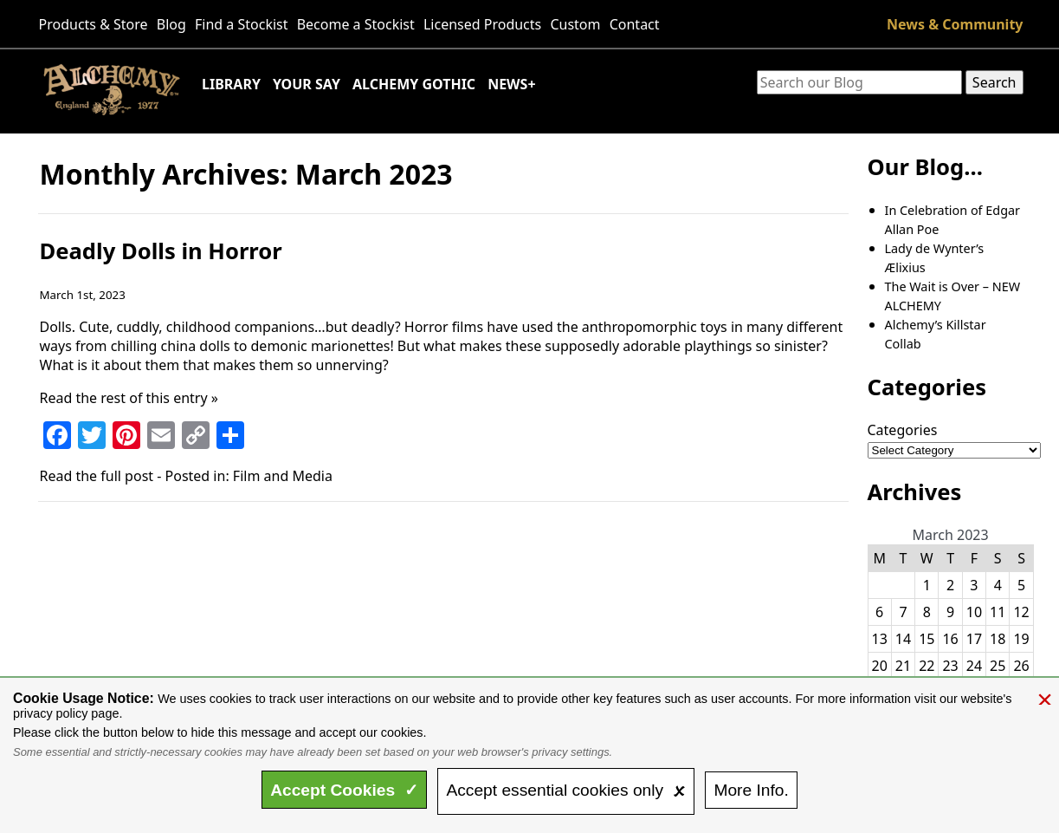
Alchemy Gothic (413, 84)
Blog (171, 24)
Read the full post (97, 475)
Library (231, 84)
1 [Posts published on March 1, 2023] (927, 585)
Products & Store (93, 24)
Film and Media (283, 475)
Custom (575, 24)
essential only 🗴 (565, 790)
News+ (511, 84)
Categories (903, 429)
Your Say (306, 84)
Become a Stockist (356, 24)
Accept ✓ (344, 790)
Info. (751, 790)
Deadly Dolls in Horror (161, 251)
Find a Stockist (241, 24)
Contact (635, 24)
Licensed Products (482, 24)
